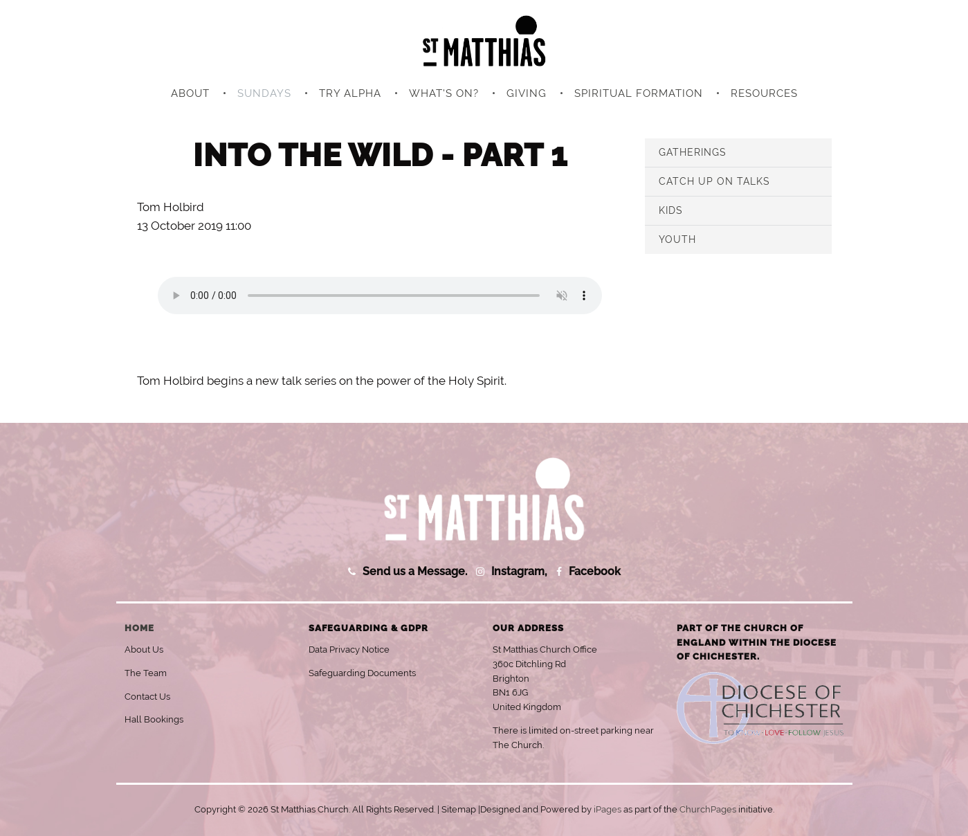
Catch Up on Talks (714, 181)
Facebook (595, 571)
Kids (671, 210)
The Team (146, 673)
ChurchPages (707, 809)
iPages (607, 809)
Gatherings (693, 152)
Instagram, (519, 571)
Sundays (264, 93)
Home (139, 628)
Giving (526, 93)
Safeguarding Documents (362, 673)
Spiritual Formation (638, 93)
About (190, 93)
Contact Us (147, 696)
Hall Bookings (154, 719)
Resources (764, 93)
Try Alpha (350, 93)
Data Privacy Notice (349, 649)
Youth (677, 239)
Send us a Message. (415, 571)
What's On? (444, 93)
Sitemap (458, 809)
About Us (144, 649)
